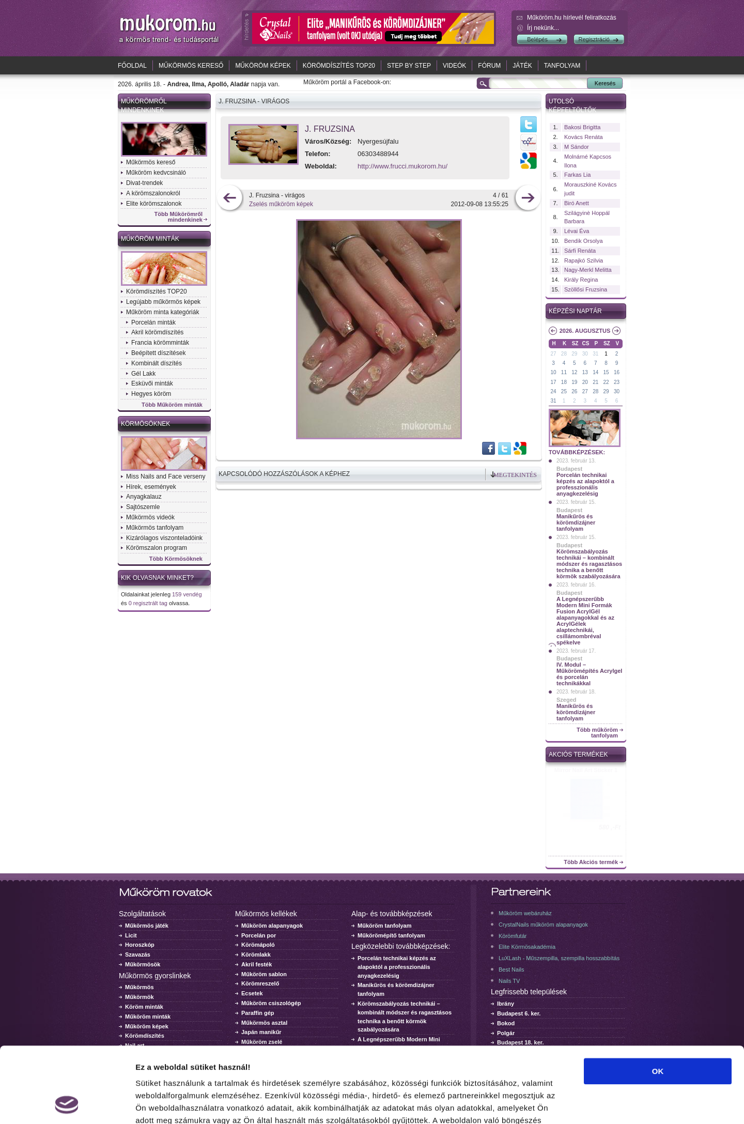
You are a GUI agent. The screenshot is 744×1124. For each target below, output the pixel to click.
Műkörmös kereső (191, 65)
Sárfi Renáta (580, 251)
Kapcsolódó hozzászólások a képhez (284, 474)
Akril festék (256, 964)
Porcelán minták (153, 322)
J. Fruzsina (330, 129)
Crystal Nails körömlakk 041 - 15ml (586, 773)
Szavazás (137, 954)
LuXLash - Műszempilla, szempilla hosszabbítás (559, 958)
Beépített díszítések (158, 353)
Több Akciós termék (591, 862)
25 (564, 391)
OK (658, 1000)
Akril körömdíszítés (157, 332)
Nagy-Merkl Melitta (588, 270)
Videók (454, 65)
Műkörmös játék (146, 925)
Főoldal (132, 65)
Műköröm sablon (264, 974)
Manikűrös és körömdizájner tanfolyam (575, 522)
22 (606, 382)
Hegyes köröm (151, 393)
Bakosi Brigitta (582, 127)
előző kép (229, 198)
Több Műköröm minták (172, 405)
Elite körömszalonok (153, 203)
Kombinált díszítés (156, 363)
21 (595, 382)
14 (595, 372)
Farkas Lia (577, 175)
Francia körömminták (160, 342)
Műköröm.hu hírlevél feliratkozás (571, 17)
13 (585, 372)
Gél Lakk (143, 373)
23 (616, 382)
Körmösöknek (145, 423)
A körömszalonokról (153, 193)
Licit (131, 935)
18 (564, 382)
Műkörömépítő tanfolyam (391, 935)
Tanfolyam (562, 65)
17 (553, 382)
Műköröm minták (150, 238)
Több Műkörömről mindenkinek (178, 217)
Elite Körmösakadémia (527, 947)
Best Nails (511, 969)
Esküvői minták (152, 383)
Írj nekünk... (543, 28)
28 (564, 354)
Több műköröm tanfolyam (597, 732)
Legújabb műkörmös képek (163, 301)
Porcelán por (258, 935)
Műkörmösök (142, 964)
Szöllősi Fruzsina (585, 289)
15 (606, 372)
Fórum (489, 65)
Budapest (569, 469)
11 (564, 372)
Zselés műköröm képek (281, 204)
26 (574, 391)
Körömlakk (256, 954)
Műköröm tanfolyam (385, 925)
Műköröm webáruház (525, 913)
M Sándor (576, 147)
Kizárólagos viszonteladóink (164, 538)
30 (585, 354)
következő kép (528, 198)
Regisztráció (594, 39)
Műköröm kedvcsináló (156, 172)
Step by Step (409, 65)
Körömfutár (512, 936)
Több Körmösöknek (176, 559)
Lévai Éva (576, 231)
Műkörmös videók (150, 517)
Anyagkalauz (144, 496)
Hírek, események (151, 486)
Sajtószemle (143, 507)
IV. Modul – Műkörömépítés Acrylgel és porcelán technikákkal (589, 673)
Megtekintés (515, 475)
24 (553, 391)
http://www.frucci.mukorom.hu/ (402, 166)
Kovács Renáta (583, 137)
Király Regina (581, 279)
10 (553, 372)
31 (595, 354)
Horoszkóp (139, 945)
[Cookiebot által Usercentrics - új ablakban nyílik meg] (67, 1104)
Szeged (566, 700)
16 (616, 372)
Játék (522, 65)
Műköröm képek (262, 65)
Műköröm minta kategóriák (162, 312)
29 (574, 354)
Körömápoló (258, 945)
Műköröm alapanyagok (272, 925)
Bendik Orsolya (583, 241)
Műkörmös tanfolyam (154, 527)
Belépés (537, 39)
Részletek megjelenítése (587, 1103)
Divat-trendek (144, 183)
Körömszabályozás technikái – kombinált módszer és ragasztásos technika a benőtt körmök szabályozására (589, 563)
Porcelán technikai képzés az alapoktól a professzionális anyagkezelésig (585, 484)
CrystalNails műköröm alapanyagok (543, 924)
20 (585, 382)
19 (574, 382)
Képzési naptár (575, 311)
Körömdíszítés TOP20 (339, 65)
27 (553, 354)
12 (574, 372)
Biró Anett (576, 203)
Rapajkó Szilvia (583, 260)
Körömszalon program (156, 547)
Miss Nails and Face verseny (165, 476)
